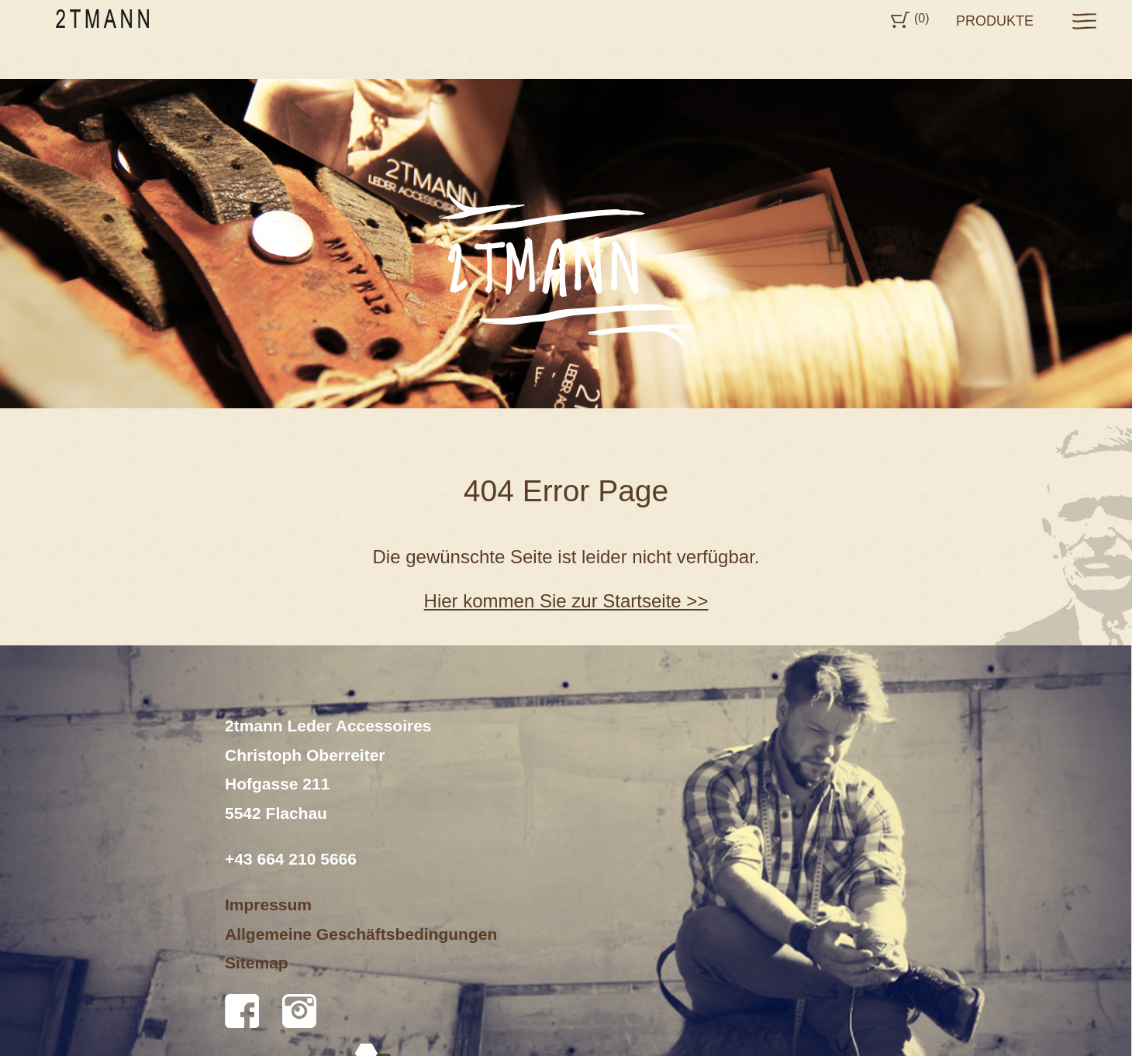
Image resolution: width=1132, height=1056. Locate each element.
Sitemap (256, 963)
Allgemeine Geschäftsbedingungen (361, 934)
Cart (900, 20)
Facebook (242, 1011)
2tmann (102, 18)
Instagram (299, 1011)
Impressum (268, 904)
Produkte (995, 21)
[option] (566, 243)
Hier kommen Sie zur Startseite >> (566, 600)
